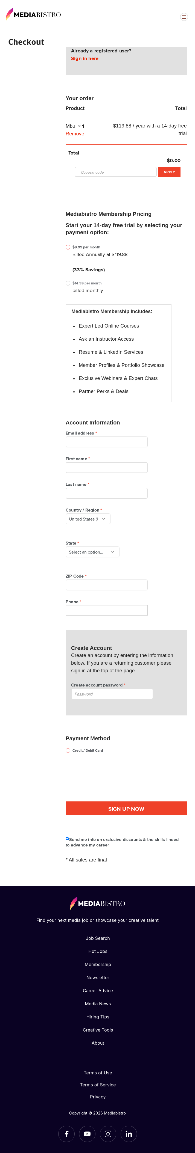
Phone (74, 601)
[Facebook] (66, 1134)
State (73, 543)
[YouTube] (87, 1134)
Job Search (98, 938)
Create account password (99, 685)
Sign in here (84, 58)
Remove (75, 133)
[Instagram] (108, 1134)
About (98, 1043)
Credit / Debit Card (87, 750)
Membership (98, 964)
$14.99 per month (87, 283)
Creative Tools (98, 1030)
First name (79, 458)
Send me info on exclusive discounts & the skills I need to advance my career (122, 842)
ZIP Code (77, 576)
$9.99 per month (86, 247)
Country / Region (85, 510)
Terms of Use (98, 1072)
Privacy (98, 1096)
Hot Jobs (97, 951)
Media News (98, 1003)
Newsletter (97, 977)
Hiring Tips (97, 1017)
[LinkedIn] (129, 1134)
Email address (82, 433)
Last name (78, 484)
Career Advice (98, 990)
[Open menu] (184, 16)
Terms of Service (98, 1084)
